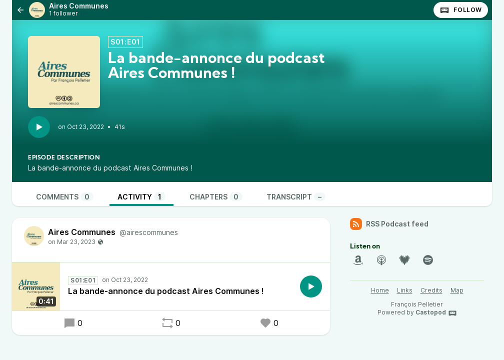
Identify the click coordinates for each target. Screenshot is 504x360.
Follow (461, 10)
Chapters (216, 196)
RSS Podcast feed (389, 224)
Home (380, 290)
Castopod (436, 313)
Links (404, 290)
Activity (142, 196)
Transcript (296, 196)
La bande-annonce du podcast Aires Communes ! (166, 291)
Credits (431, 290)
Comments (65, 196)
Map (457, 290)
